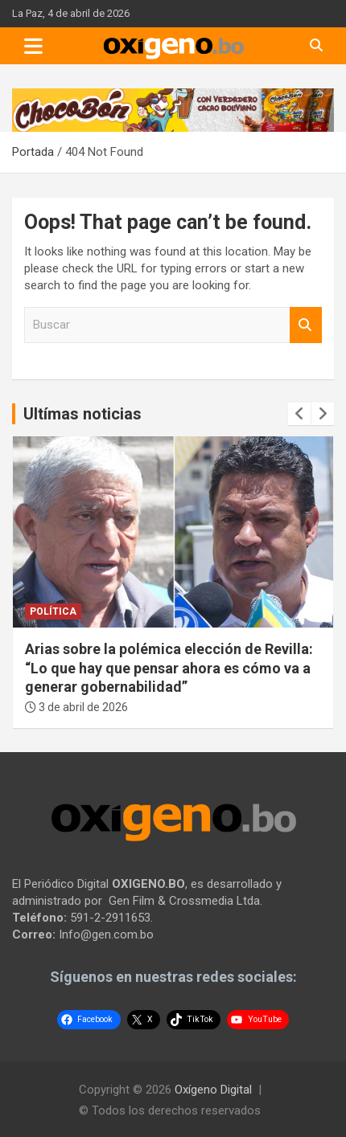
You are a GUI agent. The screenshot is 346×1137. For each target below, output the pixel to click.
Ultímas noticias (82, 413)
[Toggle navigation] (33, 45)
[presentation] (299, 414)
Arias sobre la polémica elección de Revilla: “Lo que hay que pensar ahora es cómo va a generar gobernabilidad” (169, 667)
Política (53, 611)
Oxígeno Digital (213, 1089)
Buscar (306, 325)
